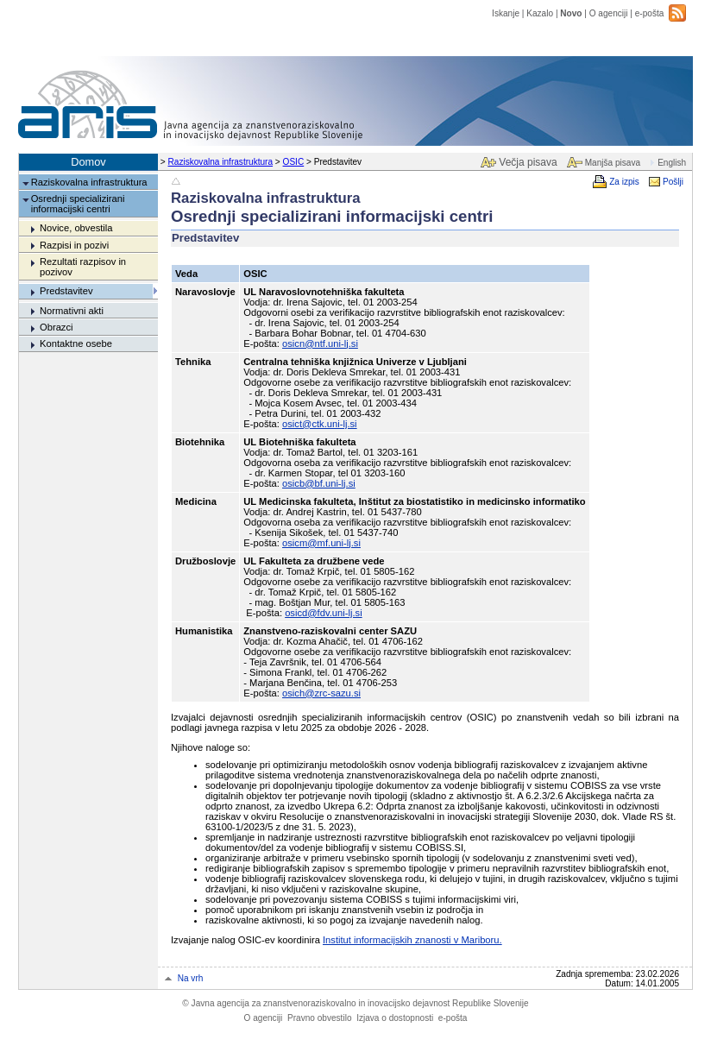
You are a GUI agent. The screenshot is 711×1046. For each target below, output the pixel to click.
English (672, 162)
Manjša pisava (612, 162)
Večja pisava (528, 162)
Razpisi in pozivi (74, 245)
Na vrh (191, 978)
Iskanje (505, 13)
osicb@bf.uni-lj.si (319, 483)
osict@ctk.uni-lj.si (319, 424)
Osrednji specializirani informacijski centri (78, 203)
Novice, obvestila (76, 228)
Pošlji (673, 181)
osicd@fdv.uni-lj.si (323, 613)
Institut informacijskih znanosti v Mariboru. (412, 940)
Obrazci (56, 327)
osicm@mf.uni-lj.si (321, 543)
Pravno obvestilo (319, 1018)
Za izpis (624, 181)
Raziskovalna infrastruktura (221, 162)
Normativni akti (72, 311)
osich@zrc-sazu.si (321, 693)
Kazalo (539, 13)
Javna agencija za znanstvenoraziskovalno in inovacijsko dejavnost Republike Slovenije (355, 1003)
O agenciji (608, 13)
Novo (571, 13)
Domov (88, 161)
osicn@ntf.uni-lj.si (320, 343)
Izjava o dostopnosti (394, 1018)
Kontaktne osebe (76, 343)
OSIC (294, 162)
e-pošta (649, 13)
